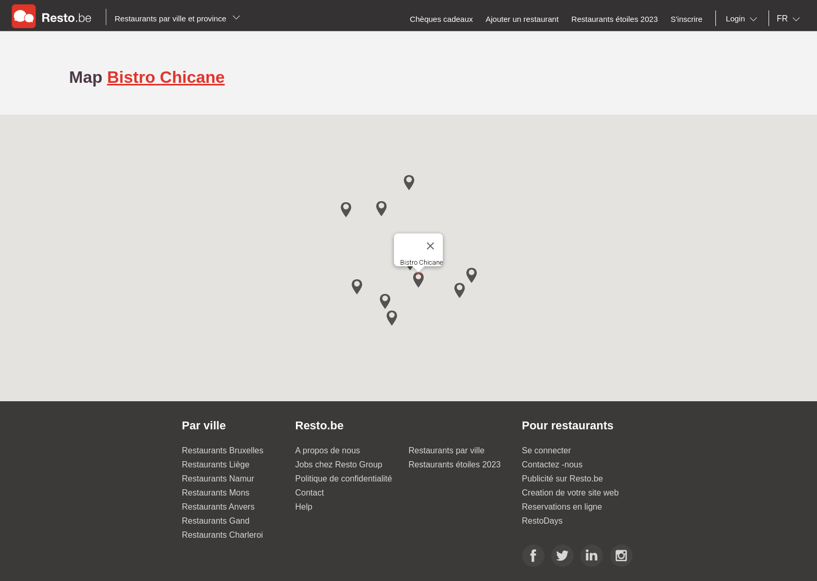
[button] (418, 280)
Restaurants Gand (216, 520)
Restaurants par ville (446, 450)
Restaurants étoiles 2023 (454, 464)
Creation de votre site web (570, 492)
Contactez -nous (552, 464)
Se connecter (546, 450)
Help (304, 506)
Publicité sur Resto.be (562, 478)
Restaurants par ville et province (177, 18)
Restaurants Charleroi (222, 534)
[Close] (430, 245)
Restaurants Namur (218, 478)
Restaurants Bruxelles (223, 450)
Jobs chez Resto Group (338, 464)
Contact (309, 492)
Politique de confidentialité (343, 478)
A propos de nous (328, 450)
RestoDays (542, 520)
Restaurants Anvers (218, 506)
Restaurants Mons (216, 492)
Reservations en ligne (562, 506)
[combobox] (743, 19)
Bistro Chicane (166, 77)
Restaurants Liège (216, 464)
